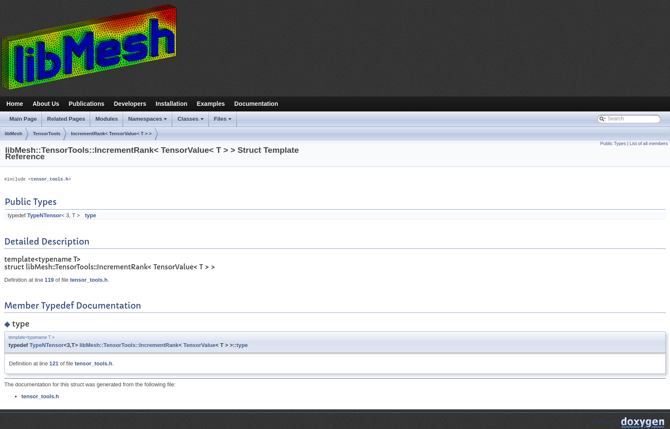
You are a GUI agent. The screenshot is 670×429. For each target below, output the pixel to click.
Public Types (613, 143)
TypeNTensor (44, 215)
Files (223, 121)
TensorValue (199, 345)
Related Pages (66, 119)
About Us (45, 103)
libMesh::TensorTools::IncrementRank (129, 345)
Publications (87, 103)
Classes (191, 121)
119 (49, 280)
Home (14, 103)
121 (54, 363)
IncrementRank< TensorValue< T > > (111, 133)
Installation (171, 103)
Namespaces (148, 121)
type (90, 215)
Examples (211, 103)
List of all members (649, 143)
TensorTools (46, 133)
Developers (130, 103)
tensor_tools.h (49, 179)
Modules (106, 119)
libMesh (13, 133)
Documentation (256, 103)
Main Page (23, 119)
